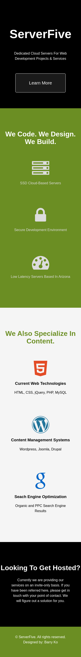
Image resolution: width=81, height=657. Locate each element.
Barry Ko (51, 642)
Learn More (40, 82)
